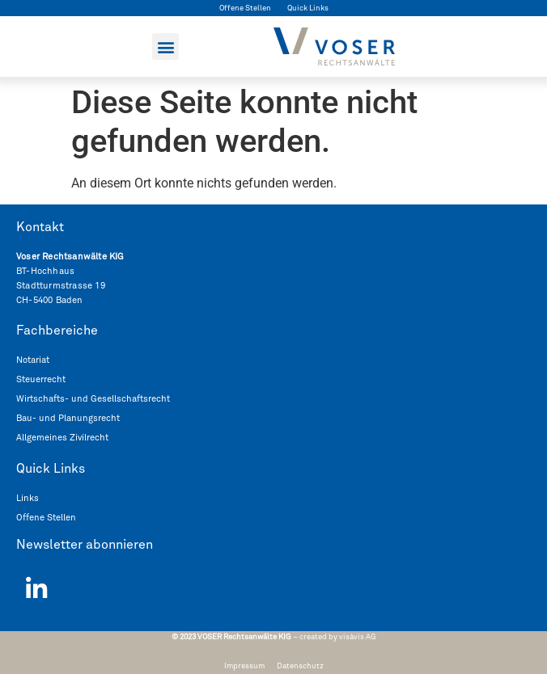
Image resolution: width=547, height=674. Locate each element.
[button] (165, 46)
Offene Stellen (245, 8)
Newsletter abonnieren (84, 544)
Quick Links (308, 8)
